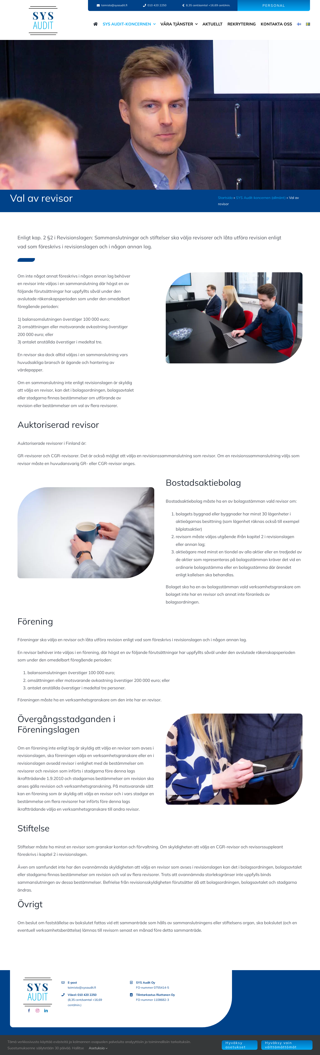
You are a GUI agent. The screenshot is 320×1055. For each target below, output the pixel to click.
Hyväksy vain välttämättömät (281, 1045)
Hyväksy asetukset (236, 1045)
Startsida (225, 197)
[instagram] (37, 1010)
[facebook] (29, 1010)
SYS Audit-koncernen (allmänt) (261, 197)
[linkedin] (46, 1010)
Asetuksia (98, 1048)
